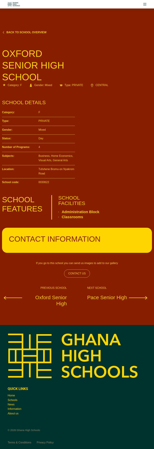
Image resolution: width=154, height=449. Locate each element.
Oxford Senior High (34, 300)
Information (14, 408)
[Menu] (144, 4)
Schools (12, 400)
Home (11, 395)
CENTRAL (99, 85)
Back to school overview (24, 32)
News (11, 404)
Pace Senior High (118, 297)
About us (13, 413)
